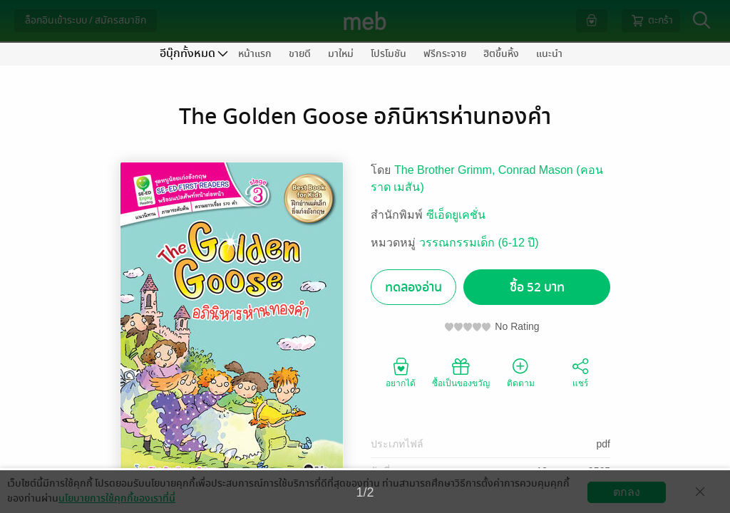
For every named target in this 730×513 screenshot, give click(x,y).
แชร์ (580, 372)
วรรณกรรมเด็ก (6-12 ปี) (479, 243)
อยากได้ (401, 372)
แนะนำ (549, 53)
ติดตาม (521, 372)
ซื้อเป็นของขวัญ (461, 372)
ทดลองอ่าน (413, 287)
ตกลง (626, 492)
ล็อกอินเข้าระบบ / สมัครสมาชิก (85, 20)
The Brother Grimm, (446, 170)
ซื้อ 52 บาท (537, 287)
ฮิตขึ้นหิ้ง (501, 53)
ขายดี (300, 53)
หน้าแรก (255, 53)
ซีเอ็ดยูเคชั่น (455, 215)
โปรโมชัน (388, 53)
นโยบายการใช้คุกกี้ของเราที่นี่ (116, 498)
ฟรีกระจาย (444, 53)
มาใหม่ (341, 53)
